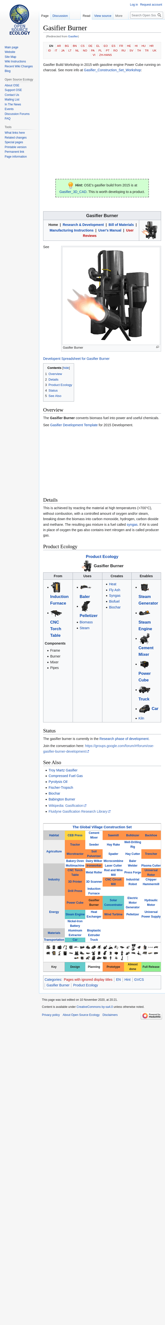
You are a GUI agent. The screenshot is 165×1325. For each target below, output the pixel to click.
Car (155, 708)
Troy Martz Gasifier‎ (63, 770)
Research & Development (83, 225)
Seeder (94, 844)
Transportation (54, 939)
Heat (112, 584)
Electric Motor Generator (133, 902)
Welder (132, 865)
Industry (54, 879)
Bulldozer (132, 835)
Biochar (114, 607)
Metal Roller (94, 872)
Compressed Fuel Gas (66, 776)
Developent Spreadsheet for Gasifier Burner (76, 359)
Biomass (86, 622)
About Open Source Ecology (81, 1015)
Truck (143, 699)
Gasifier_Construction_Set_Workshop (112, 70)
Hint (128, 979)
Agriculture (54, 851)
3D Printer (75, 881)
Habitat (54, 835)
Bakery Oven (75, 861)
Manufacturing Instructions (71, 230)
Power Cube (75, 902)
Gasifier (73, 36)
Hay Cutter (132, 854)
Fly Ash (114, 590)
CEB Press (75, 835)
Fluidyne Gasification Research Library (78, 811)
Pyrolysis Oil (58, 782)
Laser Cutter (113, 865)
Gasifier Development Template (74, 425)
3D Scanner (94, 881)
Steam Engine (75, 914)
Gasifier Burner (109, 566)
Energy (54, 912)
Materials (54, 933)
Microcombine (113, 861)
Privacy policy (51, 1015)
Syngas (114, 595)
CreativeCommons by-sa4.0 (95, 1007)
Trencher (151, 854)
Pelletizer (89, 615)
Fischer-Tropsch (61, 787)
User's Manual (109, 230)
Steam (84, 628)
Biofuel (114, 601)
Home (53, 225)
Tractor (75, 844)
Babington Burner (62, 799)
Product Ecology (102, 556)
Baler (85, 596)
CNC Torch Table (55, 629)
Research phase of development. (124, 739)
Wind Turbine (113, 914)
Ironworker (94, 865)
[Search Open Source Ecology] (146, 15)
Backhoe (151, 835)
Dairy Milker (94, 861)
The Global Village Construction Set (102, 827)
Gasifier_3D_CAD (73, 192)
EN (51, 45)
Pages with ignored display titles (88, 979)
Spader (113, 854)
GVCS (139, 979)
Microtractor (75, 854)
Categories (53, 979)
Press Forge (132, 872)
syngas (132, 524)
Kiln (141, 718)
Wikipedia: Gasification (66, 806)
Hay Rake (113, 844)
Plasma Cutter (151, 865)
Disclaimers (110, 1015)
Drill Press (75, 891)
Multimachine (75, 865)
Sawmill (113, 835)
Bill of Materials (121, 225)
